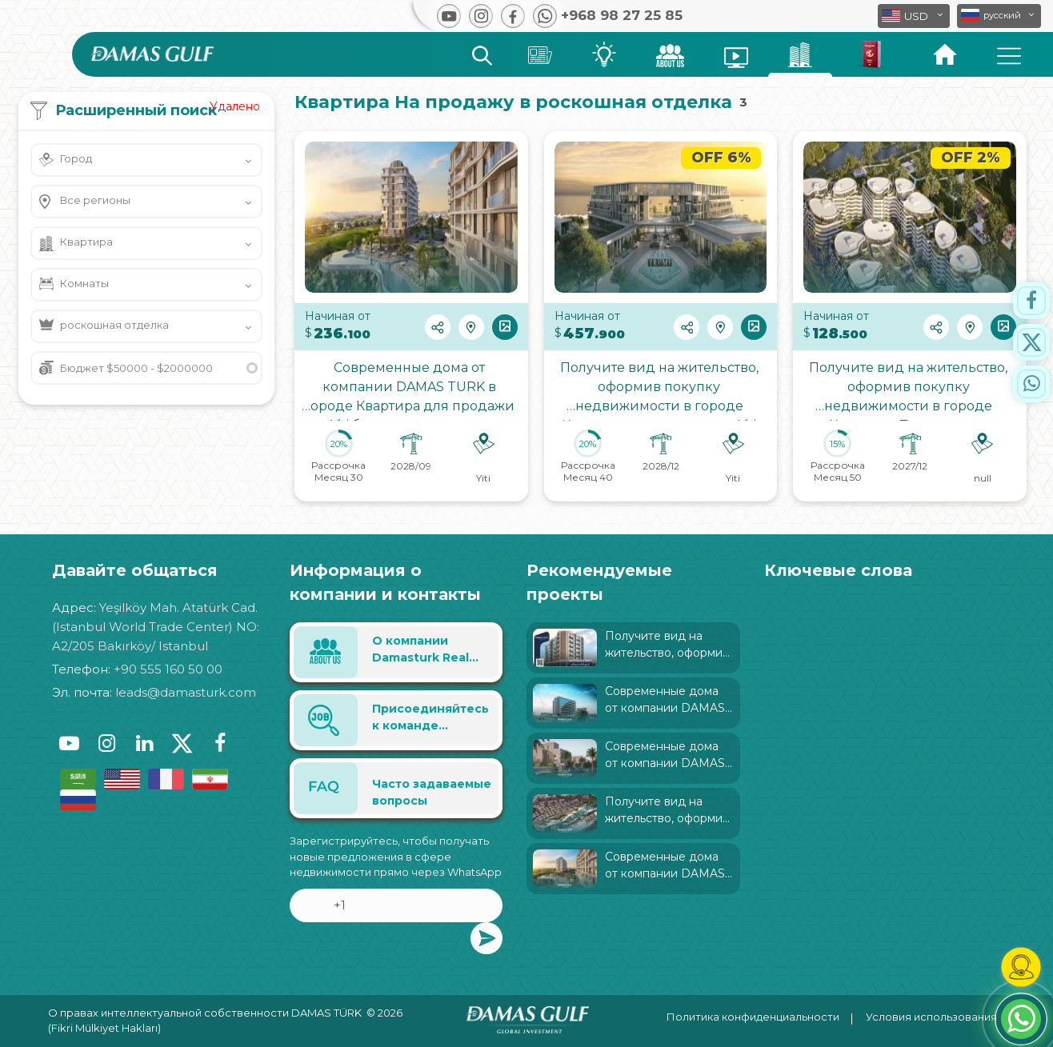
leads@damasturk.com (185, 692)
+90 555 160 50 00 (168, 669)
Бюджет (136, 368)
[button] (999, 16)
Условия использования (931, 1016)
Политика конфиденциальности (753, 1016)
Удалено (235, 106)
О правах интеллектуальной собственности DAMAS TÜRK (205, 1012)
